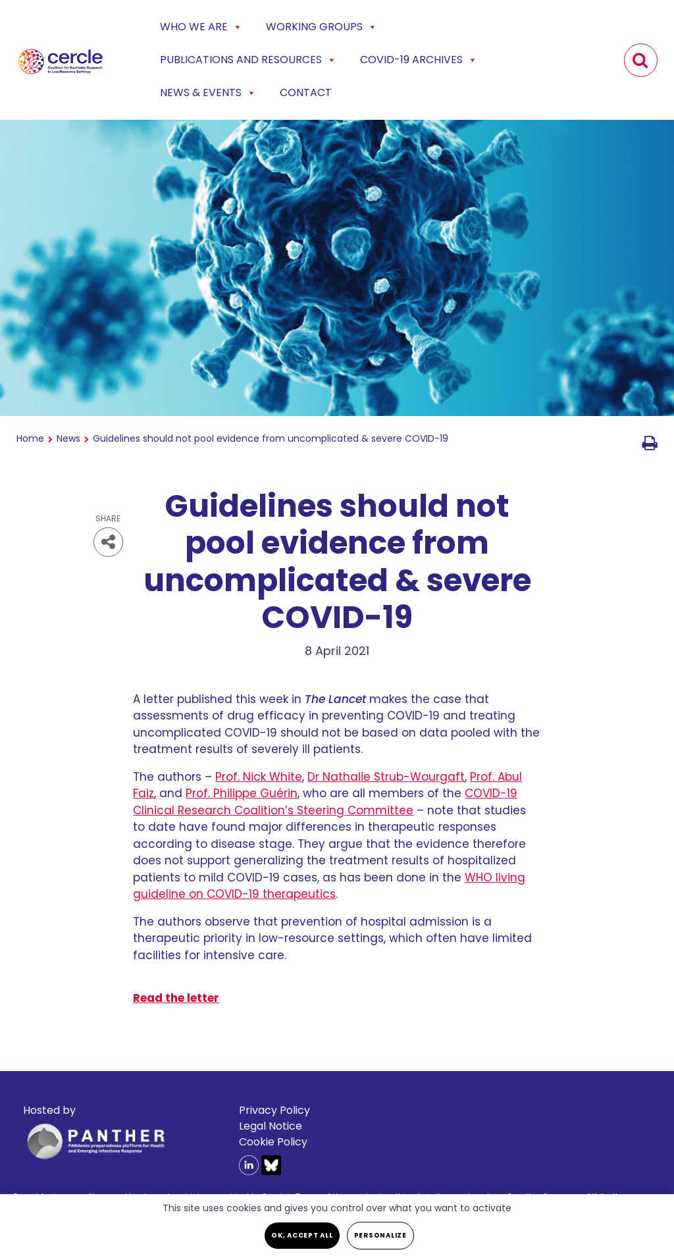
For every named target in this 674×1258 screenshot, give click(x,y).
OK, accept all (302, 1235)
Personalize (380, 1235)
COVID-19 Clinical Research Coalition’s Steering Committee (325, 801)
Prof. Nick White (258, 777)
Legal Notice (270, 1126)
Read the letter (176, 998)
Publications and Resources (248, 60)
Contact (306, 92)
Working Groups (321, 27)
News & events (208, 93)
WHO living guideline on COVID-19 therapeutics (329, 886)
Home (30, 438)
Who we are (201, 27)
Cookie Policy (273, 1141)
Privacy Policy (274, 1110)
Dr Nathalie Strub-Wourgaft (386, 777)
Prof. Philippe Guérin (242, 793)
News (68, 438)
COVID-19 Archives (418, 60)
